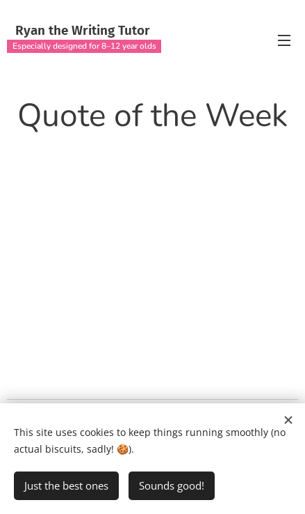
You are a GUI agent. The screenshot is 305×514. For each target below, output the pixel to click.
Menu (284, 40)
